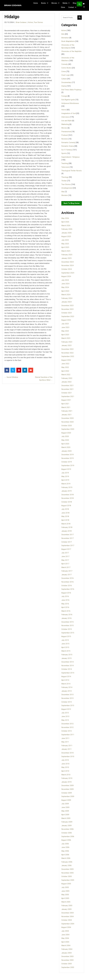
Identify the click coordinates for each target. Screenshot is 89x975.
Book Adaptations (68, 41)
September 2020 (67, 429)
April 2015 (65, 647)
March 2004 (65, 945)
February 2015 (66, 655)
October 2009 (66, 793)
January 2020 (66, 451)
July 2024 (65, 280)
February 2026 (66, 229)
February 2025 (66, 255)
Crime (63, 71)
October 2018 (66, 502)
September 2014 (67, 673)
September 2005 (67, 880)
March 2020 (65, 447)
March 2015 (65, 651)
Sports (63, 153)
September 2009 (67, 796)
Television (65, 167)
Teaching (64, 163)
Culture (64, 79)
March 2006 (65, 858)
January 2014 (66, 691)
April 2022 (65, 371)
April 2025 (65, 247)
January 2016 (66, 618)
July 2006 (65, 844)
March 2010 (65, 775)
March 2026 (65, 226)
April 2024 (65, 291)
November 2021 (67, 389)
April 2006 (65, 855)
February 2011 (66, 746)
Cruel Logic (65, 75)
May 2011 (65, 742)
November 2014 (67, 666)
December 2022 (67, 349)
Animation (65, 38)
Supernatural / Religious (70, 157)
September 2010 (67, 756)
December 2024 (67, 262)
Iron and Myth (66, 121)
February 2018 (66, 527)
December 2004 (67, 913)
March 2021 (65, 407)
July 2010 (65, 760)
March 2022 (65, 375)
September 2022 (67, 356)
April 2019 (65, 480)
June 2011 (65, 738)
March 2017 (65, 567)
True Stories (38, 22)
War (62, 192)
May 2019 (65, 476)
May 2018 (65, 516)
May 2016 (65, 604)
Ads (62, 34)
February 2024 (66, 298)
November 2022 (67, 353)
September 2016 (67, 589)
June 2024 (65, 284)
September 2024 (67, 273)
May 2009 (65, 811)
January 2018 (66, 531)
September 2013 (67, 705)
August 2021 (66, 400)
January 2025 (66, 258)
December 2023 (67, 306)
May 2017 (65, 560)
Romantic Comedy (68, 142)
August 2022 (66, 360)
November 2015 (67, 625)
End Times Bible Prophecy (71, 90)
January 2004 (66, 953)
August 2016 (66, 593)
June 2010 (65, 764)
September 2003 (67, 967)
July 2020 (65, 436)
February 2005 (66, 906)
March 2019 (65, 484)
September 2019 (67, 465)
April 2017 (65, 564)
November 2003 (67, 960)
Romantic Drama (67, 146)
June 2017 (65, 556)
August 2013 (66, 709)
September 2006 (67, 836)
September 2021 (67, 396)
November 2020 (67, 422)
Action (30, 22)
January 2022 (66, 382)
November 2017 (67, 538)
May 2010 (65, 767)
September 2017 (67, 545)
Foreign (64, 96)
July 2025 (65, 240)
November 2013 (67, 698)
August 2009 (66, 800)
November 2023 (67, 309)
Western (64, 195)
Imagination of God (68, 113)
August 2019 (66, 469)
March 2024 (65, 295)
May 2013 (65, 720)
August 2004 (66, 927)
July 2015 (65, 640)
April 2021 (65, 404)
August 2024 (66, 276)
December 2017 (67, 535)
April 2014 (65, 680)
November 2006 (67, 829)
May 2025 (65, 244)
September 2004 (67, 924)
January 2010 (66, 782)
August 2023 (66, 320)
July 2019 (65, 473)
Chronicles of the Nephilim (71, 51)
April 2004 (65, 942)
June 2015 (65, 644)
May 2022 (65, 367)
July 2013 (65, 713)
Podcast (64, 135)
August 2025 (66, 236)
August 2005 (66, 884)
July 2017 (65, 553)
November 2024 (67, 265)
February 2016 (66, 615)
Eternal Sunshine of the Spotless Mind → (43, 378)
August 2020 (66, 433)
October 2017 (66, 542)
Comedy (64, 64)
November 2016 (67, 582)
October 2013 (66, 702)
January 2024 (66, 302)
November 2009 (67, 789)
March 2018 (65, 524)
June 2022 (65, 364)
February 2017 (66, 571)
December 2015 (67, 622)
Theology (64, 177)
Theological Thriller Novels (71, 171)
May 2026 (65, 218)
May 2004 (65, 938)
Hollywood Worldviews (70, 103)
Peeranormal (66, 132)
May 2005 (65, 895)
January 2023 (66, 345)
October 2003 (66, 964)
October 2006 (66, 833)
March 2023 (65, 338)
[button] (79, 4)
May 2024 (65, 287)
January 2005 (66, 909)
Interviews (65, 117)
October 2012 (66, 731)
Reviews (64, 139)
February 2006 (66, 862)
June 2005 (65, 891)
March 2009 (65, 818)
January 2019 (66, 491)
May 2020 (65, 440)
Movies (64, 128)
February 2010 (66, 778)
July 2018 (65, 509)
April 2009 (65, 815)
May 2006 (65, 851)
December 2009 (67, 785)
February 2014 (66, 687)
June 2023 (65, 327)
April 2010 (65, 771)
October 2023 (66, 313)
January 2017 (66, 575)
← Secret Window (11, 377)
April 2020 (65, 444)
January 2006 (66, 865)
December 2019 (67, 455)
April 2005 (65, 898)
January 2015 (66, 658)
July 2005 (65, 887)
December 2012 (67, 724)
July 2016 (65, 596)
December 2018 (67, 495)
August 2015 (66, 636)
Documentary (66, 82)
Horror (63, 110)
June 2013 (65, 716)
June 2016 (65, 600)
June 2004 (65, 935)
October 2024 (66, 269)
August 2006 (66, 840)
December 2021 (67, 386)
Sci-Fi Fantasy (66, 150)
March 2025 (65, 251)
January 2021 (66, 415)
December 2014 (67, 662)
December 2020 (67, 418)
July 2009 (65, 804)
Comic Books (66, 68)
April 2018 (65, 520)
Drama (63, 86)
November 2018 (67, 498)
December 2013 (67, 695)
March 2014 (65, 684)
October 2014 (66, 669)
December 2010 (67, 753)
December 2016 (67, 578)
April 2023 (65, 335)
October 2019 (66, 462)
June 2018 (65, 513)
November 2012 (67, 727)
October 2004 (66, 920)
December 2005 (67, 869)
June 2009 (65, 807)
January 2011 (66, 749)
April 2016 (65, 607)
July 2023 (65, 324)
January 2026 (66, 233)
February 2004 (66, 949)
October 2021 (66, 393)
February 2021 (66, 411)
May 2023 (65, 331)
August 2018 (66, 506)
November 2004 (67, 916)
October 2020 (66, 426)
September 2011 (67, 735)
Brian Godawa (21, 22)
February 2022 (66, 378)
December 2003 (67, 956)
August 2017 (66, 549)
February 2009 (66, 822)
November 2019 (67, 458)
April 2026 (65, 222)
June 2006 (65, 847)
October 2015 (66, 629)
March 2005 (65, 902)
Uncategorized (66, 188)
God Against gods (68, 100)
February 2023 (66, 342)
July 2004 (65, 931)
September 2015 (67, 633)
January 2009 (66, 826)
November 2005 (67, 873)
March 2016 (65, 611)
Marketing (65, 124)
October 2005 (66, 876)
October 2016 (66, 586)
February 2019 (66, 487)
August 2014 (66, 676)
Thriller (64, 181)
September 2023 (67, 316)
